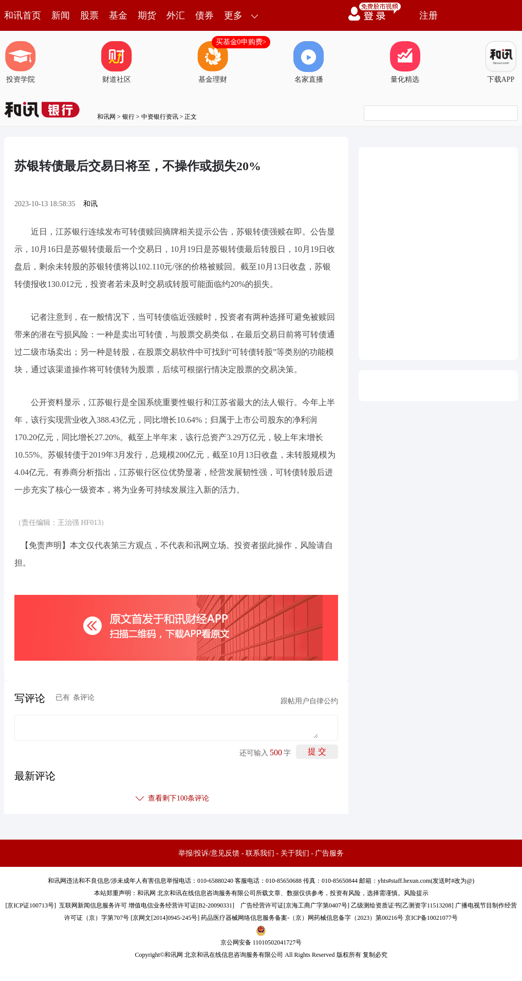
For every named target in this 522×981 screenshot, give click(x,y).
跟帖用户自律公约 (309, 701)
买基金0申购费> (241, 42)
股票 (89, 15)
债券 (204, 15)
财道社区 (116, 62)
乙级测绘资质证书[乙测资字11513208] (402, 905)
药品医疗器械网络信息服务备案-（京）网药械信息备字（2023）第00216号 (302, 917)
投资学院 (20, 62)
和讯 (90, 204)
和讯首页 (22, 15)
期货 (147, 15)
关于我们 (295, 853)
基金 (118, 15)
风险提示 (416, 893)
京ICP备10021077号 (431, 917)
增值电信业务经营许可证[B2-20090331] (181, 905)
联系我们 (260, 853)
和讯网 (106, 116)
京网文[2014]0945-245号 (165, 917)
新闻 (60, 15)
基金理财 (212, 62)
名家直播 (308, 62)
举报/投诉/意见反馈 (209, 853)
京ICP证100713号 (30, 905)
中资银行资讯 (159, 116)
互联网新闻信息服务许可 (93, 905)
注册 (428, 15)
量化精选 (404, 62)
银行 (128, 116)
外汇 (175, 15)
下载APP (501, 62)
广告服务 (329, 853)
